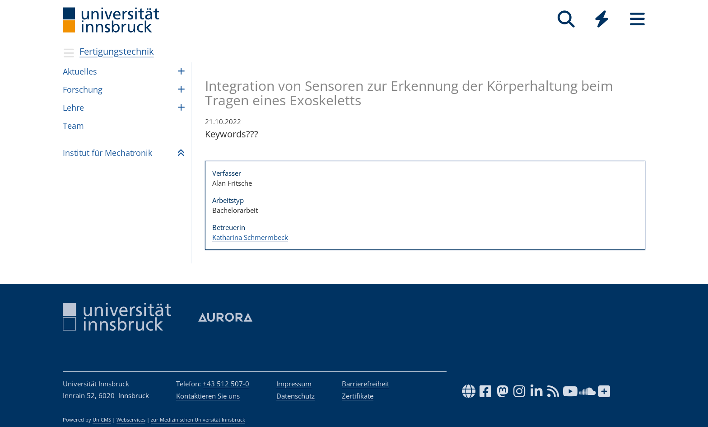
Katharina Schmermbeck (250, 237)
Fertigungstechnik (116, 51)
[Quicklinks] (602, 19)
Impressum (294, 383)
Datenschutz (295, 395)
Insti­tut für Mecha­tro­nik (107, 152)
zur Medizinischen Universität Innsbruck (198, 420)
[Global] (601, 20)
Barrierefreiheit (365, 383)
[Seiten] (637, 19)
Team (73, 125)
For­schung (82, 89)
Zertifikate (357, 395)
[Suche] (566, 19)
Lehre (73, 107)
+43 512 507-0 (226, 383)
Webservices (130, 420)
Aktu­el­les (80, 71)
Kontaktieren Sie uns (208, 395)
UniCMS (102, 420)
